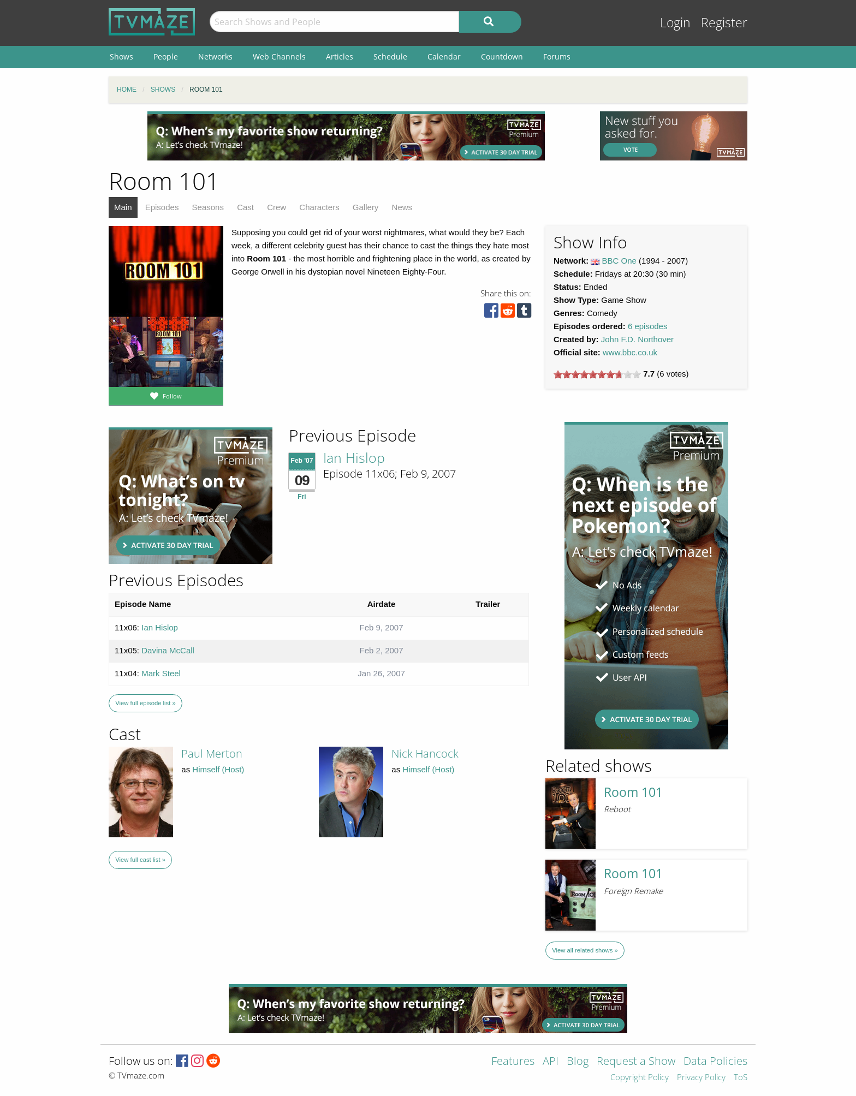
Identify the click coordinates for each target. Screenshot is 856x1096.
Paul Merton (211, 753)
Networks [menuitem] (215, 56)
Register (724, 22)
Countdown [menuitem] (502, 56)
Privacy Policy (701, 1077)
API (550, 1062)
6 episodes (648, 326)
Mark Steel (161, 673)
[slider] (597, 374)
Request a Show (636, 1062)
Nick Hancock (425, 753)
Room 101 (633, 792)
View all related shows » (584, 950)
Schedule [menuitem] (390, 56)
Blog (577, 1062)
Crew (276, 207)
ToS (740, 1077)
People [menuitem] (165, 56)
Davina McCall (167, 650)
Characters (319, 207)
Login (675, 22)
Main (123, 207)
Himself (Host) (218, 769)
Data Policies (715, 1062)
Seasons (208, 207)
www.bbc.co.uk (630, 352)
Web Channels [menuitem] (279, 56)
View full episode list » (145, 703)
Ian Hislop (354, 457)
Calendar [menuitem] (444, 56)
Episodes (162, 207)
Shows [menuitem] (121, 56)
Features (512, 1062)
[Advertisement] (346, 135)
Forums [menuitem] (556, 56)
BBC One (619, 260)
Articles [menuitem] (339, 56)
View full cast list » (140, 859)
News (402, 207)
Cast (245, 207)
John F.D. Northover (637, 339)
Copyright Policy (639, 1077)
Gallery (366, 207)
